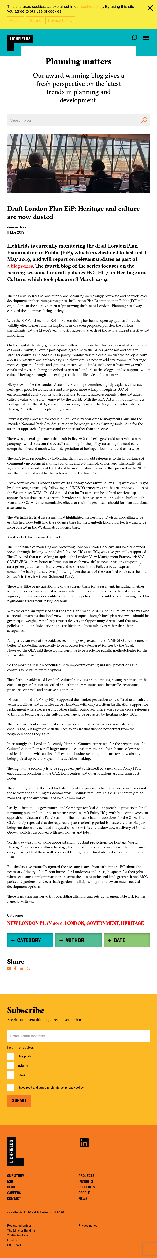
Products (86, 1187)
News (21, 1075)
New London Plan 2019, (35, 923)
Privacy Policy (60, 20)
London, (75, 923)
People (84, 1193)
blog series (22, 266)
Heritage (132, 923)
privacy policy (74, 1087)
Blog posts (24, 1056)
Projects (86, 1176)
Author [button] (74, 940)
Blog (11, 1187)
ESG (10, 1181)
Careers (14, 1193)
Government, (103, 923)
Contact (14, 1199)
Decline (34, 20)
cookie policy (92, 6)
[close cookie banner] (151, 9)
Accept (16, 20)
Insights (22, 1065)
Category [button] (29, 940)
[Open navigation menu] (146, 38)
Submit (19, 1100)
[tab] (30, 940)
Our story (15, 1176)
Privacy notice (88, 1225)
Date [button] (119, 940)
